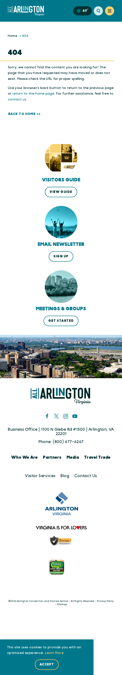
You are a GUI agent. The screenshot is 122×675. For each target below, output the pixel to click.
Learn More (54, 653)
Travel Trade (97, 457)
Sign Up (60, 256)
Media (73, 457)
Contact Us (85, 476)
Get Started (61, 320)
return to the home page (33, 93)
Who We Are (24, 457)
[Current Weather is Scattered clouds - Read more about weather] (82, 10)
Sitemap (62, 604)
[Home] (28, 11)
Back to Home (22, 114)
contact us (17, 99)
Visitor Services (40, 476)
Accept (47, 664)
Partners (52, 457)
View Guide (61, 192)
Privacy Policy (105, 601)
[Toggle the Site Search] (98, 10)
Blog (64, 476)
